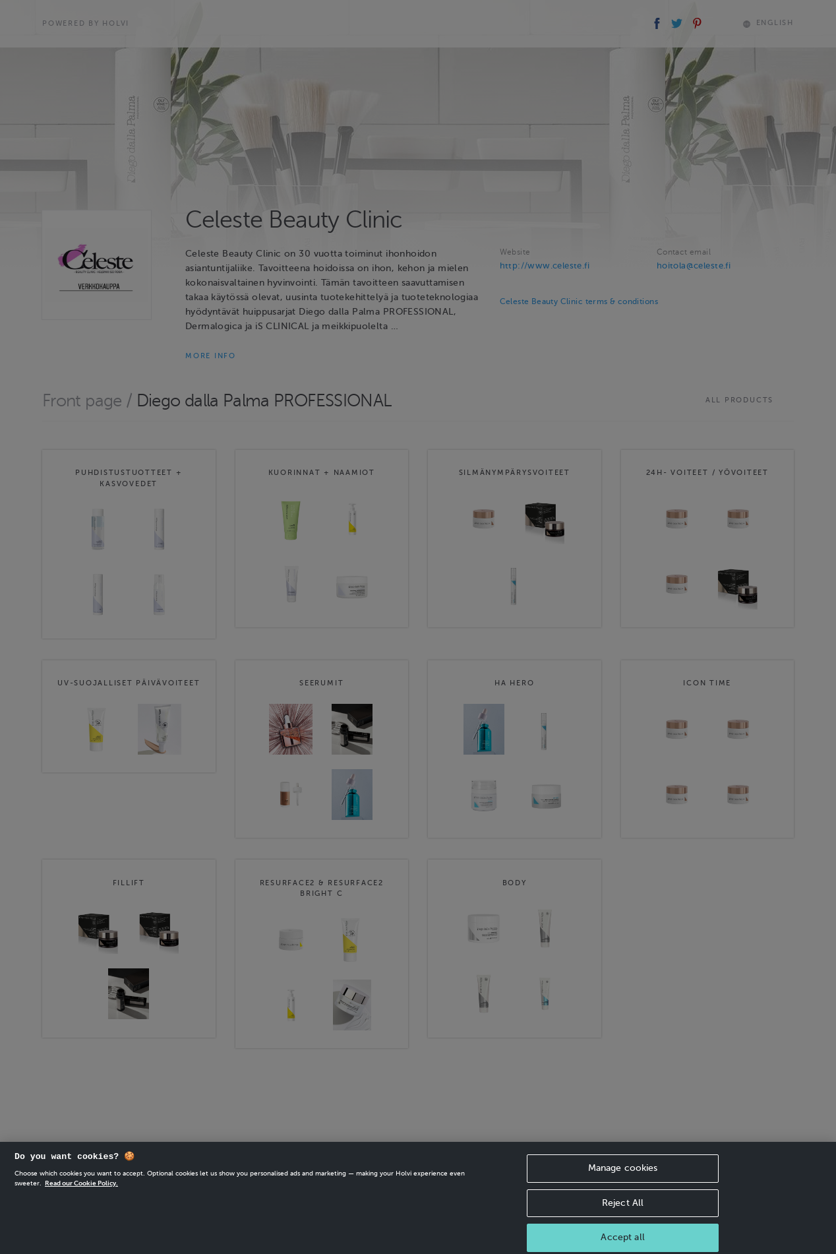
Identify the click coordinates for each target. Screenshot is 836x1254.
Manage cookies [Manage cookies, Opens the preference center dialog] (623, 1176)
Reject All (622, 1211)
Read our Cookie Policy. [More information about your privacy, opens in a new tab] (81, 1191)
